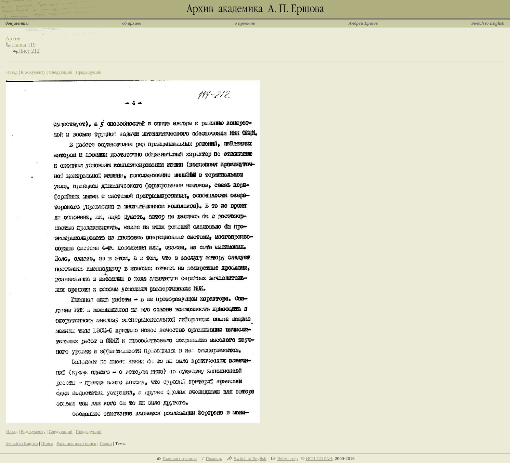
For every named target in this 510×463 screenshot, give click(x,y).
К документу (33, 72)
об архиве (131, 23)
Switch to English (488, 23)
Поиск (47, 443)
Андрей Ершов (363, 23)
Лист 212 (29, 51)
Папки (106, 443)
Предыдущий (89, 72)
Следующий (60, 72)
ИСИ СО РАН (319, 458)
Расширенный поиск (76, 443)
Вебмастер (287, 458)
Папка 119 (24, 45)
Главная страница (179, 458)
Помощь (214, 458)
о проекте (245, 23)
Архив (13, 38)
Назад (12, 72)
